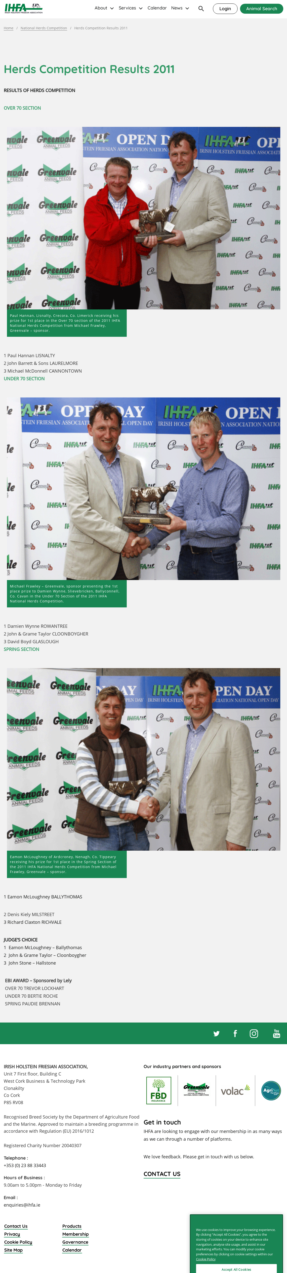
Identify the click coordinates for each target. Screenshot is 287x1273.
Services (127, 8)
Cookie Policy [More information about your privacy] (206, 1268)
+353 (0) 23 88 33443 (25, 1165)
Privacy (12, 1234)
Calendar (157, 8)
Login (225, 8)
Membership (75, 1234)
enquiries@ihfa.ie (22, 1205)
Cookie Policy (18, 1242)
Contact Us (16, 1226)
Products (72, 1226)
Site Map (13, 1250)
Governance (75, 1242)
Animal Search (261, 8)
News (177, 8)
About (101, 8)
